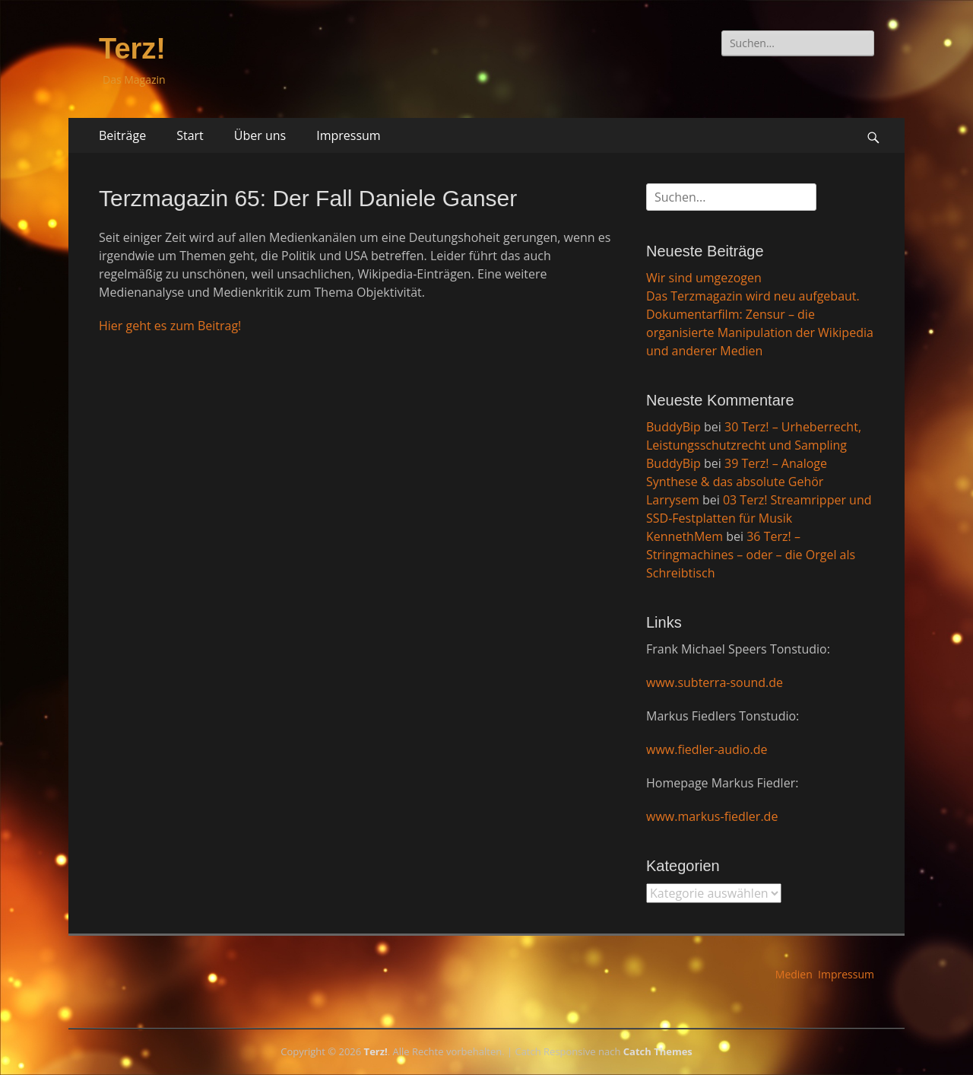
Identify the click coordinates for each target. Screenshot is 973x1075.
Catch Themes (658, 1051)
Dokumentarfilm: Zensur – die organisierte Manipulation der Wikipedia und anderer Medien (759, 332)
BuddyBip (673, 426)
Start (190, 135)
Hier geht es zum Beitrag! (170, 325)
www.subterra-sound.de (714, 682)
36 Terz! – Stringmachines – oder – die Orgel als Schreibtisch (750, 554)
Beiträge (122, 135)
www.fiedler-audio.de (706, 749)
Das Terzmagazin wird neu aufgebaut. (753, 296)
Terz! (132, 49)
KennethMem (684, 536)
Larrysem (672, 499)
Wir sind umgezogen (704, 277)
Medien (794, 974)
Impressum (348, 135)
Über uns (260, 135)
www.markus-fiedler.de (712, 816)
